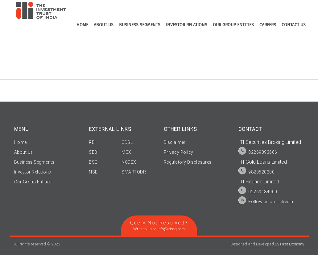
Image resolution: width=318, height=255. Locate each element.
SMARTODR (134, 172)
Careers (267, 25)
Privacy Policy (178, 152)
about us (104, 25)
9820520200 (261, 172)
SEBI (93, 152)
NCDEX (129, 162)
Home (20, 142)
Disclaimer (175, 142)
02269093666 (262, 152)
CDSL (127, 142)
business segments (139, 25)
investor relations (186, 25)
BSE (93, 162)
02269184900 (262, 191)
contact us (294, 25)
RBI (92, 142)
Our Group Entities (233, 25)
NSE (93, 172)
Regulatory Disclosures (188, 162)
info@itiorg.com (171, 229)
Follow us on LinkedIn (270, 201)
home (82, 25)
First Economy (292, 244)
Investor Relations (32, 172)
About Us (23, 152)
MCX (126, 152)
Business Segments (34, 162)
